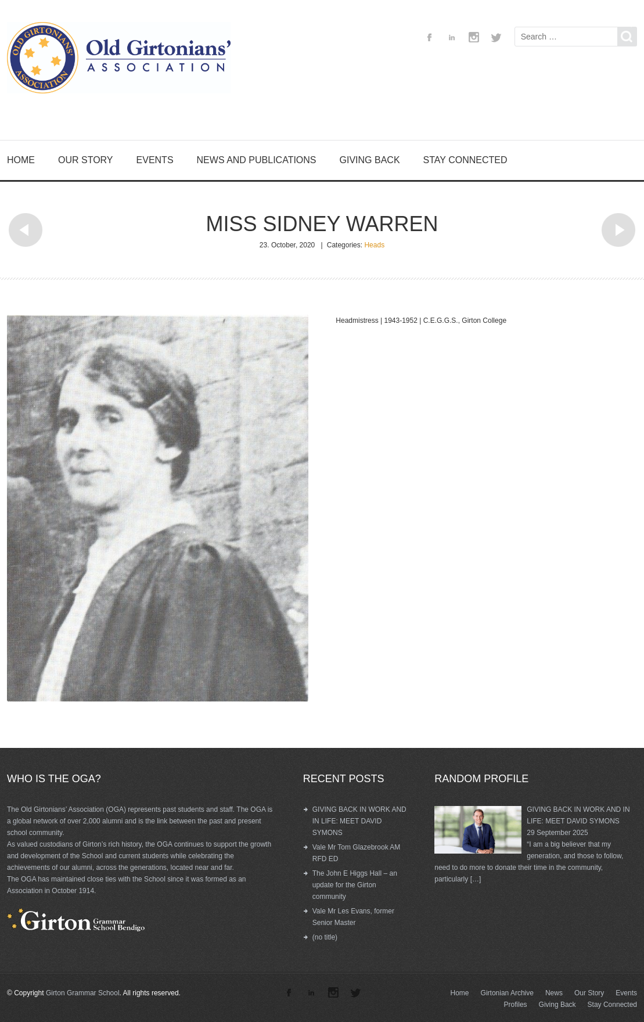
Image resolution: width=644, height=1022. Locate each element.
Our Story (85, 160)
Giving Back (370, 160)
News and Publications (256, 160)
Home (21, 160)
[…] (475, 879)
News (554, 993)
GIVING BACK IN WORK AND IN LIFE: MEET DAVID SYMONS (359, 821)
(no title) (324, 937)
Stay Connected (465, 160)
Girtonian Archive (507, 993)
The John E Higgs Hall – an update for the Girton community (354, 885)
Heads (374, 245)
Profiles (515, 1005)
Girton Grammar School (83, 993)
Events (155, 160)
